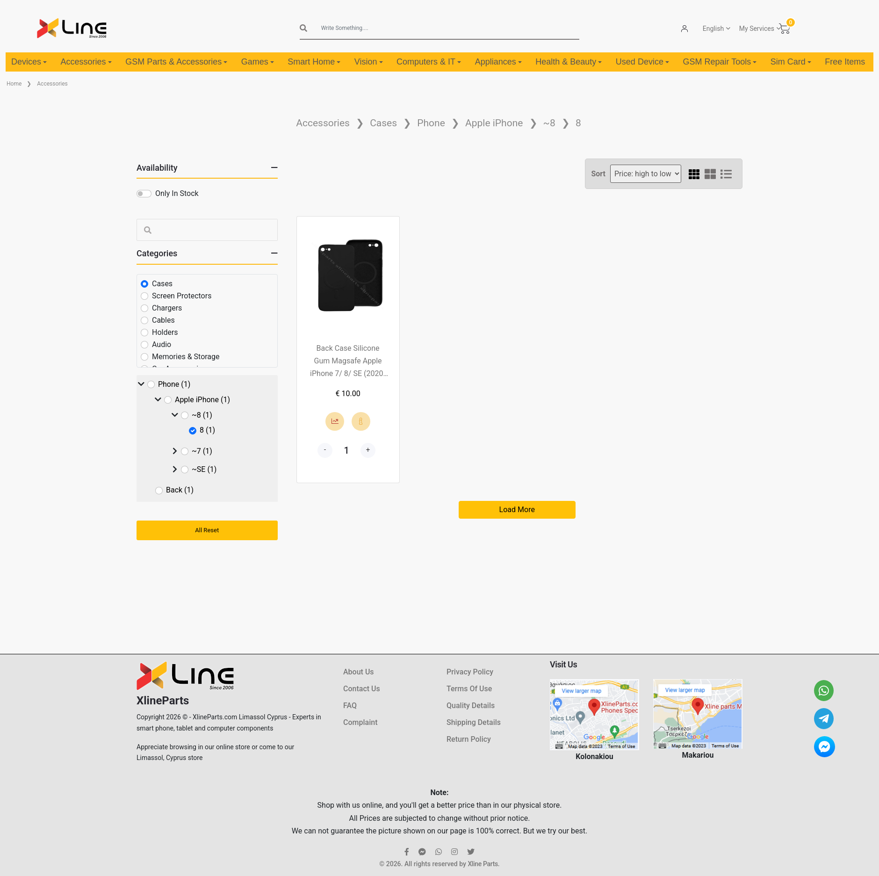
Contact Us (361, 688)
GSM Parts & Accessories (176, 61)
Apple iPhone (494, 123)
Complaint (360, 722)
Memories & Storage (186, 356)
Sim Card (791, 61)
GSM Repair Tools (720, 61)
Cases (383, 123)
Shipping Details (474, 722)
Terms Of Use (469, 688)
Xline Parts (482, 864)
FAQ (350, 705)
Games (257, 61)
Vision (368, 61)
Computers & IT (428, 61)
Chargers (167, 308)
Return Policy (469, 739)
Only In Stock (177, 193)
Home (14, 83)
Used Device (642, 61)
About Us (358, 671)
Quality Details (471, 705)
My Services (756, 28)
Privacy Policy (470, 671)
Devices (29, 61)
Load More (517, 509)
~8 (549, 123)
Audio (161, 344)
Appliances (498, 61)
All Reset (207, 530)
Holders (165, 332)
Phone (431, 123)
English (713, 28)
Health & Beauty (568, 61)
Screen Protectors (181, 295)
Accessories (86, 61)
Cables (163, 320)
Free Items (845, 61)
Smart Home (314, 61)
